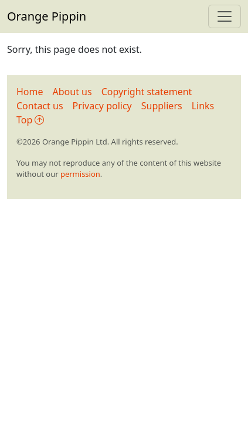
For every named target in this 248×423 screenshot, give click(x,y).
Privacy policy (102, 105)
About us (72, 91)
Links (203, 105)
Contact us (39, 105)
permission (80, 174)
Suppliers (161, 105)
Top (30, 119)
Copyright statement (146, 91)
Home (29, 91)
